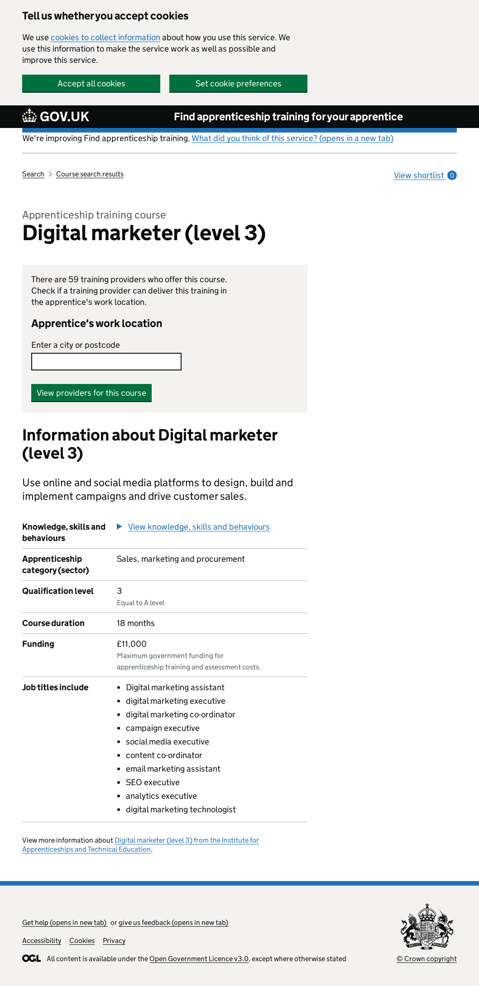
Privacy (114, 940)
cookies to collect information (105, 37)
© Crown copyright (427, 958)
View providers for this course (91, 393)
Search (33, 174)
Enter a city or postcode (75, 345)
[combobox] (106, 361)
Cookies (82, 940)
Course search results (90, 174)
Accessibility (41, 940)
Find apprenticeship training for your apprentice (288, 116)
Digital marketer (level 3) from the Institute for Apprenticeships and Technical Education (140, 844)
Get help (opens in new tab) (65, 922)
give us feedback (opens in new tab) (173, 922)
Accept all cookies (91, 83)
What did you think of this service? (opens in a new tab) (292, 138)
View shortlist (425, 175)
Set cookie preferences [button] (239, 83)
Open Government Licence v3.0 (199, 958)
